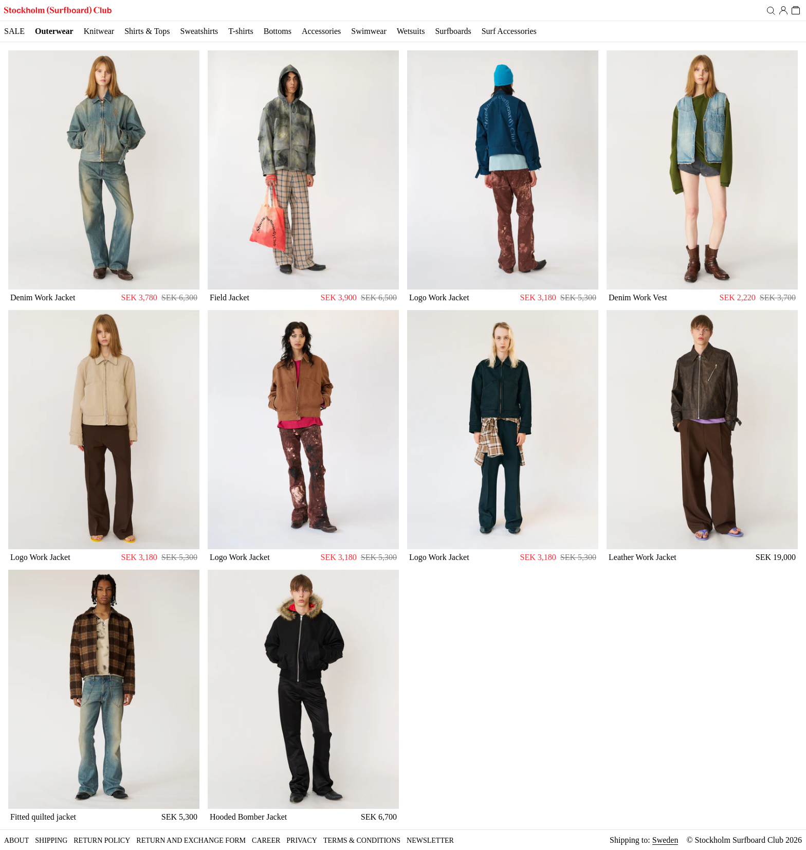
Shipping (51, 840)
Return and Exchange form (191, 840)
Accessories (321, 31)
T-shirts (240, 31)
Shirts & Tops (147, 31)
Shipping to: (644, 840)
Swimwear (368, 31)
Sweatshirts (199, 31)
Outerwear (54, 31)
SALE (14, 31)
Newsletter (430, 840)
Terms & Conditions (361, 840)
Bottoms (277, 31)
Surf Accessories (509, 31)
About (16, 840)
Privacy (301, 840)
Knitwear (99, 31)
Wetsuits (411, 31)
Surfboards (453, 31)
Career (266, 840)
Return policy (102, 840)
